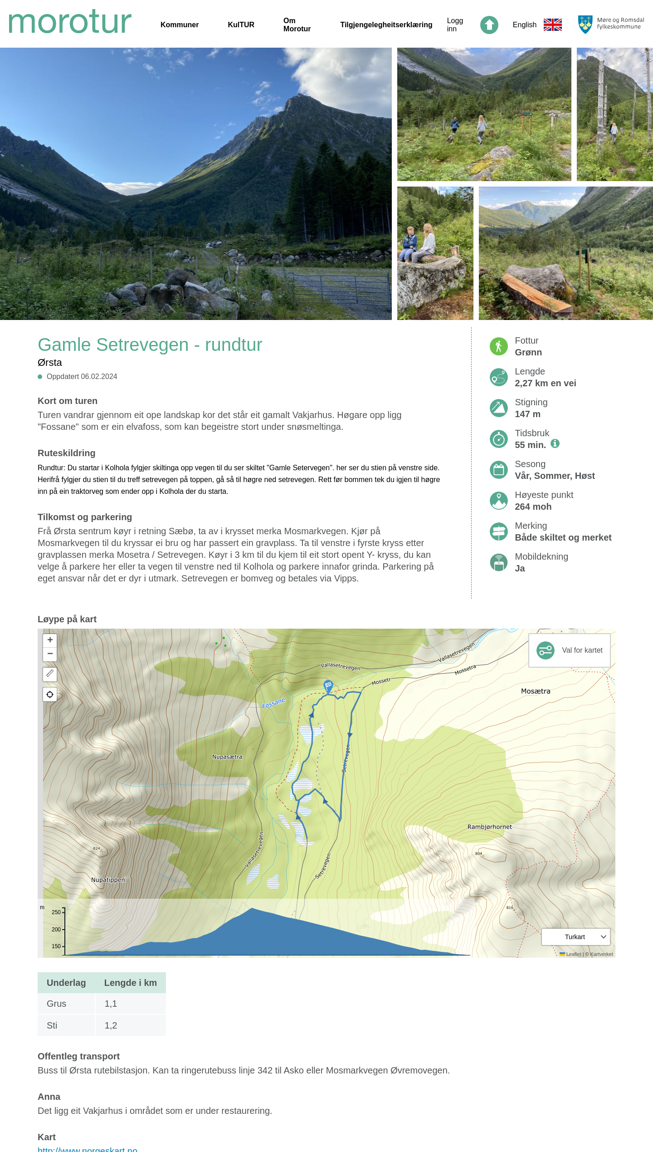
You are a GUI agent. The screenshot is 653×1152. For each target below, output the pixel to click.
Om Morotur (297, 25)
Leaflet (570, 954)
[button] (328, 687)
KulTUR (241, 25)
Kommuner (180, 25)
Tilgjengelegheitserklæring (386, 25)
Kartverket (601, 954)
